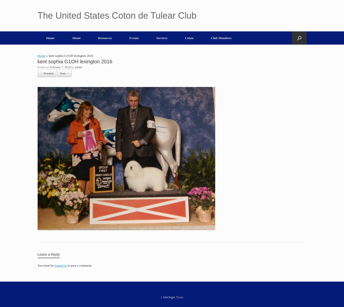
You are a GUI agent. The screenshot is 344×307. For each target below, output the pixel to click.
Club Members (221, 38)
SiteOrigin (169, 297)
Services (161, 38)
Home (50, 38)
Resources (105, 38)
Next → (64, 73)
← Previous (47, 73)
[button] (299, 38)
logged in (61, 265)
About (76, 38)
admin (78, 67)
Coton (189, 38)
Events (134, 38)
